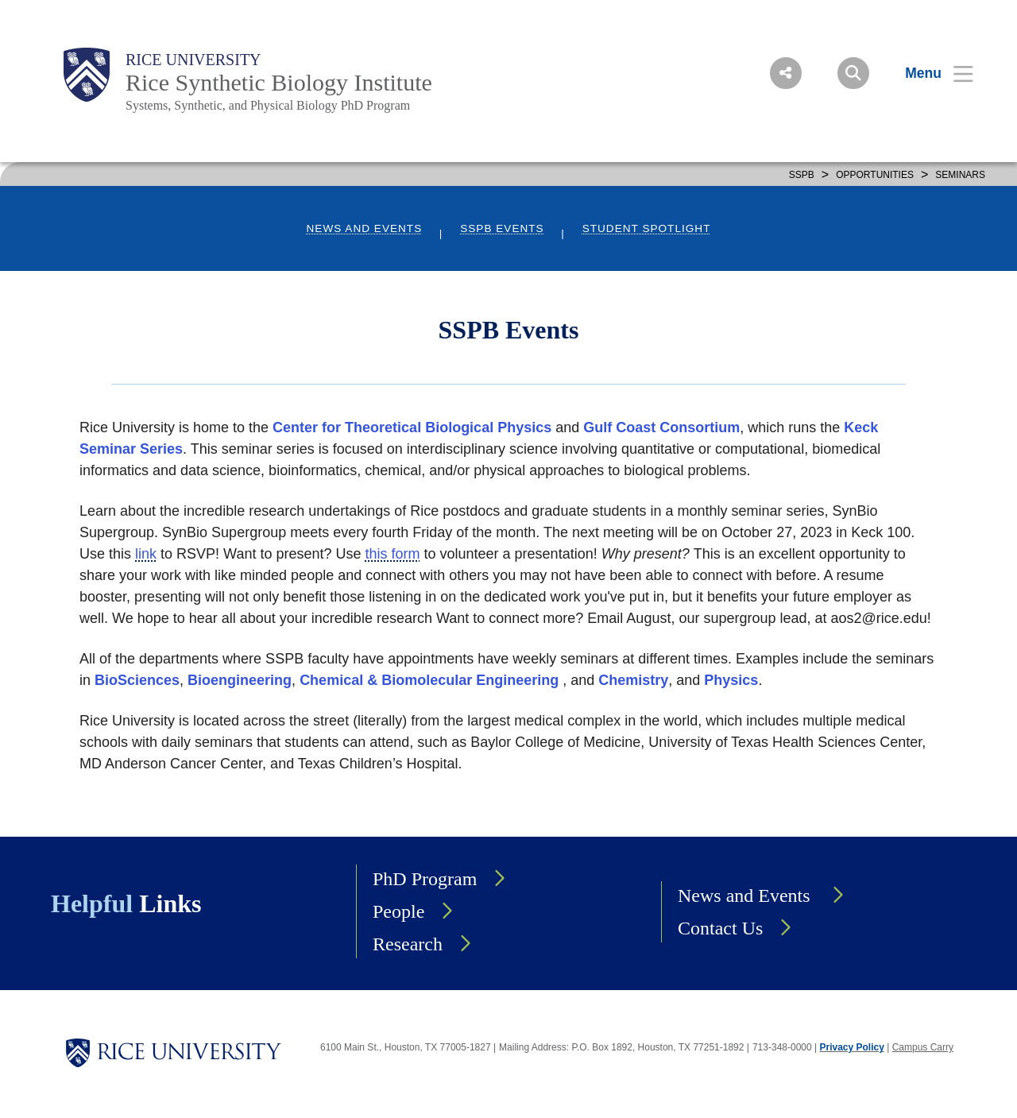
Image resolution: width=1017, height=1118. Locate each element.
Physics (731, 680)
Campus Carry (922, 1047)
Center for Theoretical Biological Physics (412, 427)
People (398, 911)
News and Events (365, 228)
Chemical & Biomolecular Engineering (429, 680)
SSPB (801, 174)
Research (408, 944)
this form (392, 554)
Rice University (193, 60)
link (146, 554)
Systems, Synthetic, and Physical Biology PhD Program (268, 105)
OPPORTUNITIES (875, 174)
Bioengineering (240, 680)
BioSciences (137, 680)
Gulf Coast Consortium (661, 427)
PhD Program (425, 878)
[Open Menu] (929, 73)
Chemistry (633, 680)
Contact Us (720, 928)
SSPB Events (501, 228)
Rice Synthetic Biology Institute (279, 82)
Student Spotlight (646, 228)
